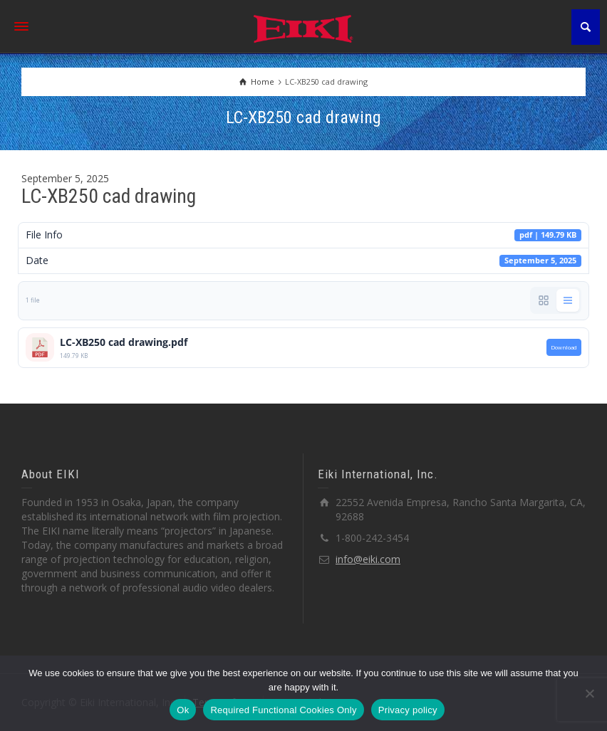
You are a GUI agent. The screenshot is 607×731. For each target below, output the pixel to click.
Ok (183, 710)
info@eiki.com (368, 559)
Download (564, 347)
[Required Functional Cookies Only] (589, 693)
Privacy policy (407, 710)
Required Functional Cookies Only (283, 710)
